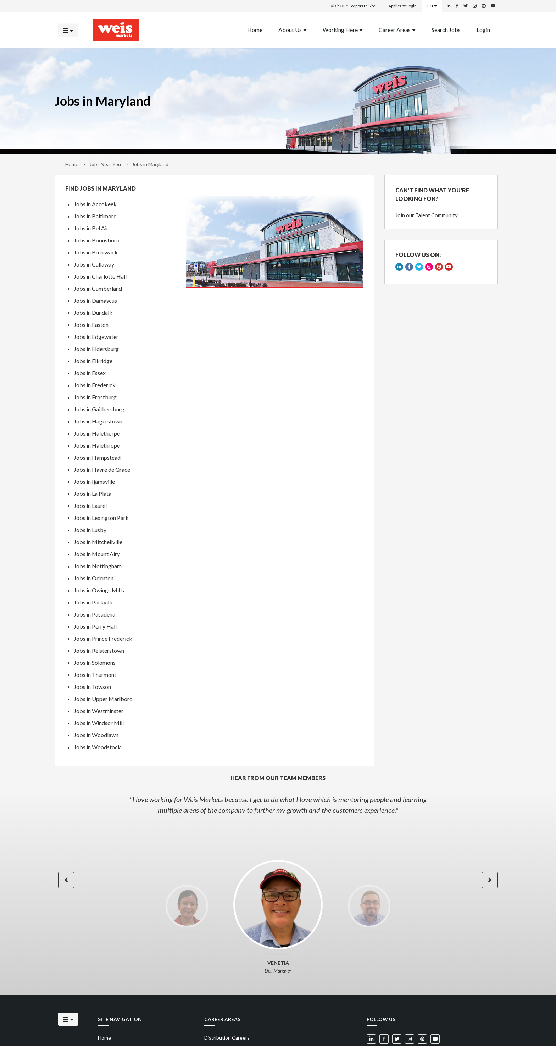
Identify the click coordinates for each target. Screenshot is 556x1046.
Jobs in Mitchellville (98, 541)
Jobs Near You (105, 164)
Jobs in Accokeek (95, 204)
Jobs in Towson (92, 686)
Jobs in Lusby (90, 529)
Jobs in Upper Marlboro (103, 698)
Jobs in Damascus (95, 300)
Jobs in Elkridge (93, 360)
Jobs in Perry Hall (95, 626)
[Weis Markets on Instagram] (475, 6)
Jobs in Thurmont (95, 674)
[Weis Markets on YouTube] (493, 6)
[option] (278, 804)
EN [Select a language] (432, 6)
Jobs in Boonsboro (96, 240)
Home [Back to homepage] (254, 29)
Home (71, 164)
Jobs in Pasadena (94, 614)
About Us (292, 29)
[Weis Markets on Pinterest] (483, 6)
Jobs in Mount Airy (97, 554)
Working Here (343, 29)
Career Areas (397, 29)
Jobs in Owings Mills (99, 590)
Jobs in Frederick (95, 385)
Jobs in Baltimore (95, 216)
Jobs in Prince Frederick (103, 638)
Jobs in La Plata (92, 493)
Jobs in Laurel (90, 505)
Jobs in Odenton (93, 578)
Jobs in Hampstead (97, 457)
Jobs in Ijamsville (94, 481)
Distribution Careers (227, 1038)
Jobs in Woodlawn (96, 735)
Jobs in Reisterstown (99, 650)
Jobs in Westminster (98, 710)
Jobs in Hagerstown (98, 421)
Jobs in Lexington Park (101, 517)
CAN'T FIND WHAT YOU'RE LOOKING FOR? (432, 194)
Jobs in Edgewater (96, 336)
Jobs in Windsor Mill (99, 722)
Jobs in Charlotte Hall (100, 276)
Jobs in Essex (90, 372)
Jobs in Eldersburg (96, 348)
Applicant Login (402, 6)
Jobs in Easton (91, 324)
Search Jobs (446, 29)
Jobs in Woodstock (97, 747)
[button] (66, 880)
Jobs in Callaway (94, 264)
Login (483, 29)
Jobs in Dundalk (93, 312)
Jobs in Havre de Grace (102, 469)
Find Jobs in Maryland (100, 188)
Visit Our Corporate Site (353, 6)
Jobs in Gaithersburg (99, 409)
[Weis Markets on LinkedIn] (449, 6)
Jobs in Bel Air (91, 228)
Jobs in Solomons (95, 662)
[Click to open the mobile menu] (68, 30)
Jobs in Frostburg (95, 397)
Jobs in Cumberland (98, 288)
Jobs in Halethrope (97, 445)
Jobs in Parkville (93, 602)
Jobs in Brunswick (96, 252)
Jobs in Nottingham (98, 566)
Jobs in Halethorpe (97, 433)
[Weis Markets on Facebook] (457, 6)
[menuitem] (254, 30)
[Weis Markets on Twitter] (465, 6)
